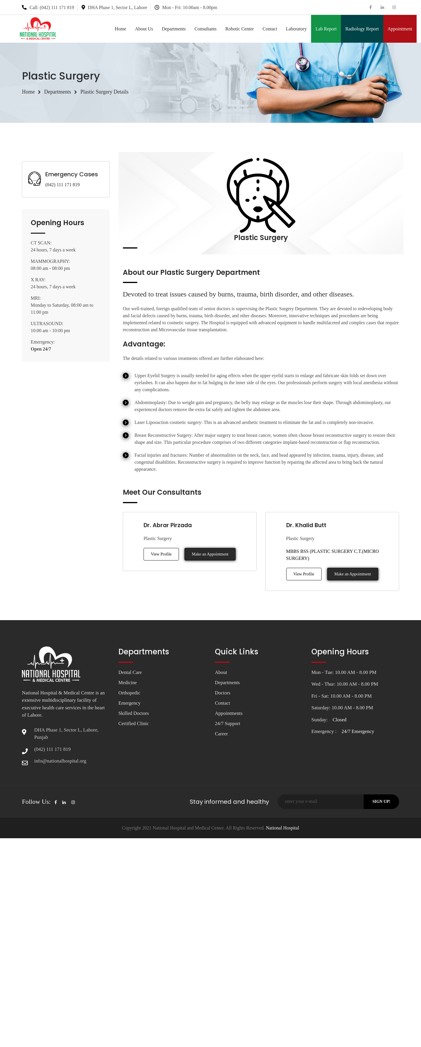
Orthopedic (129, 693)
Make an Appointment (210, 554)
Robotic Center (239, 28)
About (221, 672)
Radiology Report (362, 28)
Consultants (205, 28)
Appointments (229, 714)
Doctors (223, 693)
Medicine (127, 682)
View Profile (161, 554)
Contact (270, 28)
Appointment (400, 28)
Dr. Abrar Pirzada (169, 525)
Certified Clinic (133, 724)
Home (120, 28)
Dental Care (130, 672)
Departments (174, 28)
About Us (144, 28)
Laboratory (296, 28)
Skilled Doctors (133, 714)
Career (221, 734)
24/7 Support (228, 724)
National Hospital (282, 827)
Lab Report (326, 28)
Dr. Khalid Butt (307, 525)
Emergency (129, 703)
